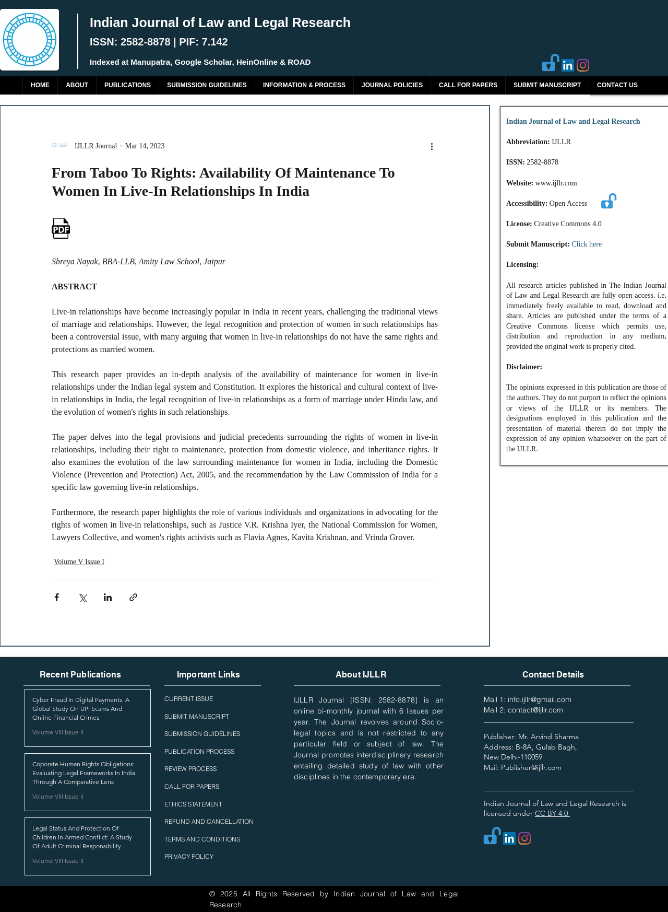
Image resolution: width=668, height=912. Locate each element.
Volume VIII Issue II (58, 732)
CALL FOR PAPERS (191, 786)
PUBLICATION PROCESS (199, 751)
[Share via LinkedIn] (108, 597)
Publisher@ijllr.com (531, 767)
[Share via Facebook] (57, 597)
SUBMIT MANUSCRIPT (196, 716)
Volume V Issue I (79, 562)
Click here (586, 244)
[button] (127, 85)
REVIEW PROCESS (190, 769)
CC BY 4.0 (552, 813)
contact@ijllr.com (535, 710)
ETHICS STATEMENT (193, 804)
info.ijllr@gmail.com (539, 699)
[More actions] (431, 145)
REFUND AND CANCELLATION (209, 821)
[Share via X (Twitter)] (82, 597)
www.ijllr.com (556, 183)
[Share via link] (133, 597)
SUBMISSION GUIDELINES (202, 734)
